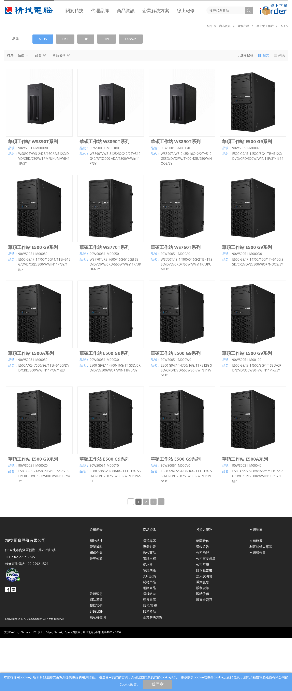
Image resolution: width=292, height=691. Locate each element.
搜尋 (244, 108)
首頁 (209, 79)
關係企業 (96, 606)
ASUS (284, 79)
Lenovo (130, 92)
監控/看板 (150, 659)
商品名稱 (61, 108)
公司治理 (202, 606)
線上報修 (186, 10)
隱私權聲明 (98, 670)
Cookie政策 (128, 684)
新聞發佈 (202, 594)
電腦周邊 (149, 623)
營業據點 (96, 600)
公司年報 (202, 617)
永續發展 (255, 594)
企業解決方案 (155, 10)
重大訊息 (202, 635)
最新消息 (96, 647)
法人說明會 (204, 629)
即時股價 (202, 647)
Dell (65, 92)
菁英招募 (96, 612)
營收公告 (202, 600)
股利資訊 (202, 641)
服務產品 (149, 665)
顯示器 (148, 617)
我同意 (157, 684)
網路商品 (149, 641)
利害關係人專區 (260, 600)
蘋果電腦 (149, 653)
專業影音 (149, 600)
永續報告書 (257, 606)
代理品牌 (100, 10)
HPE (106, 92)
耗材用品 (149, 635)
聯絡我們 (96, 659)
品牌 (15, 92)
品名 (40, 108)
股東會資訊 (204, 653)
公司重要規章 (206, 612)
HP (86, 92)
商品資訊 (126, 10)
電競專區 (149, 594)
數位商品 (149, 606)
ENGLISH (96, 665)
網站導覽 (96, 653)
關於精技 (74, 10)
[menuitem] (74, 10)
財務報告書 (204, 623)
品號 (23, 108)
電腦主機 (149, 612)
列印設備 (149, 629)
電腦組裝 (149, 647)
